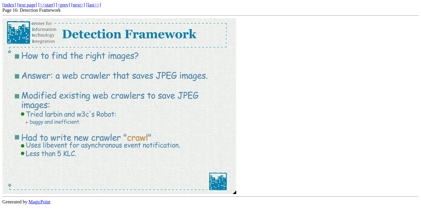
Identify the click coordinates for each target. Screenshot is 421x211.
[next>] (78, 4)
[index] (9, 4)
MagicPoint (40, 201)
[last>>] (93, 4)
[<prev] (63, 4)
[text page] (27, 4)
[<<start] (46, 4)
